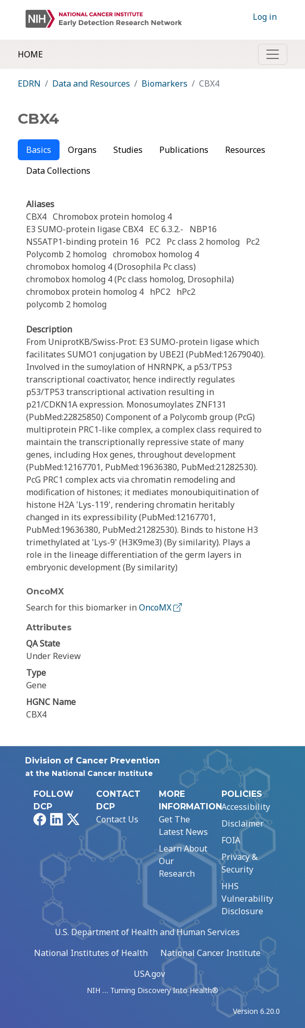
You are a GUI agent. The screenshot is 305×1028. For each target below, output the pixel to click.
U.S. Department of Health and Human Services (147, 932)
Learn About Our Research (183, 861)
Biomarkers (164, 83)
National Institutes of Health (91, 953)
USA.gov (149, 973)
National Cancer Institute (210, 953)
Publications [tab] (183, 150)
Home (30, 54)
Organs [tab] (82, 150)
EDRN (29, 83)
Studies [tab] (128, 150)
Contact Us (117, 819)
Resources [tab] (245, 150)
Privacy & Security (239, 863)
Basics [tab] (38, 150)
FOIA (230, 840)
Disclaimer (242, 823)
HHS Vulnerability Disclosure (247, 898)
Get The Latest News (183, 826)
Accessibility (245, 806)
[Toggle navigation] (272, 54)
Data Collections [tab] (58, 170)
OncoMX (161, 607)
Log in (265, 16)
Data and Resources (91, 83)
